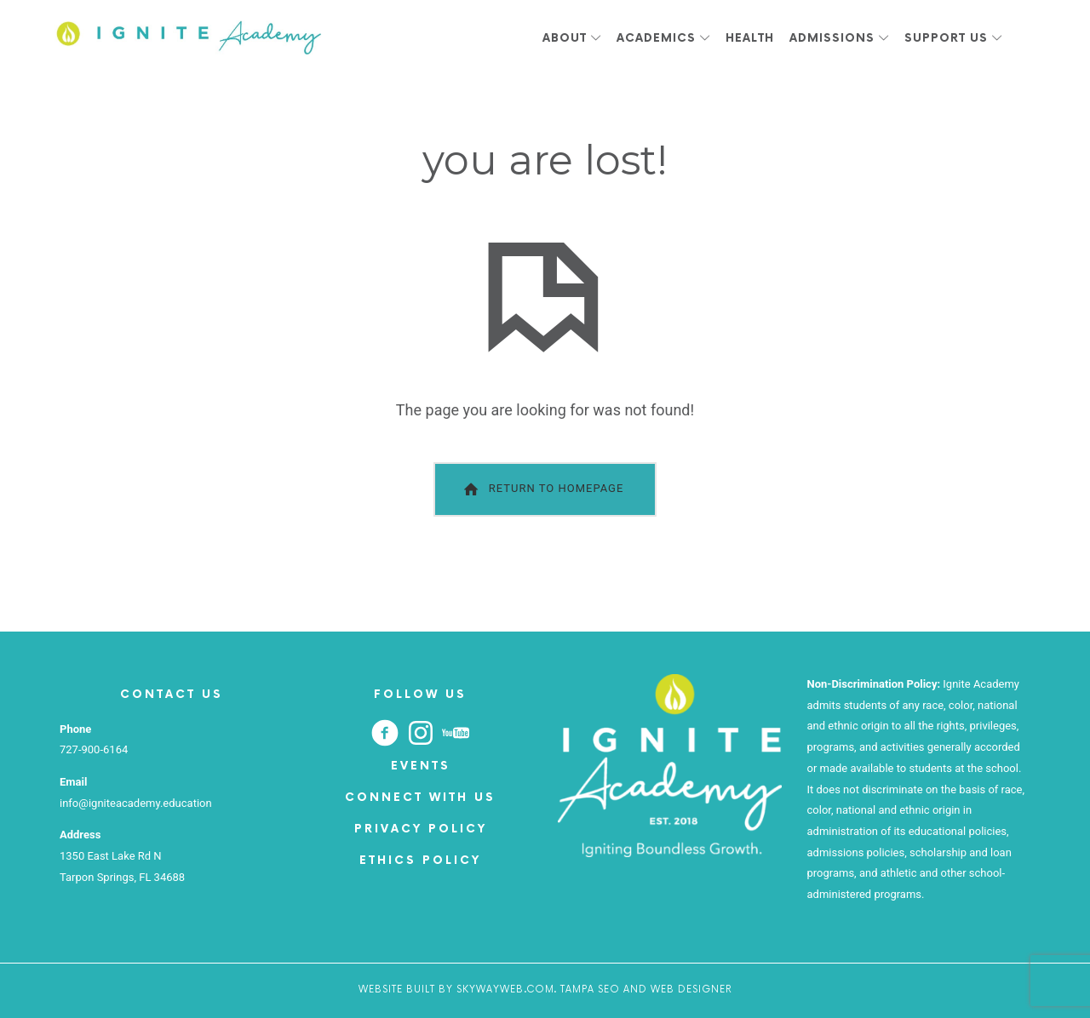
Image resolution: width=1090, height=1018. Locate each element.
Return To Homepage (542, 489)
